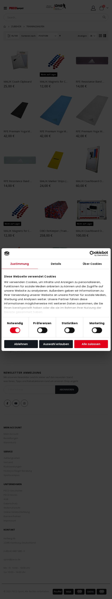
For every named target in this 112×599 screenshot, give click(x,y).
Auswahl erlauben (56, 344)
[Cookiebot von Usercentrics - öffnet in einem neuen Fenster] (92, 253)
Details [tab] (56, 264)
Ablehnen (21, 344)
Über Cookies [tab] (92, 264)
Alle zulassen (91, 344)
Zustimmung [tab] (19, 264)
